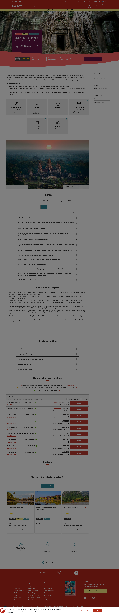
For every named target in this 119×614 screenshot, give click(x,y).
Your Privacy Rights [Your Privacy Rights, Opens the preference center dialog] (86, 610)
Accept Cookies (97, 610)
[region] (59, 610)
